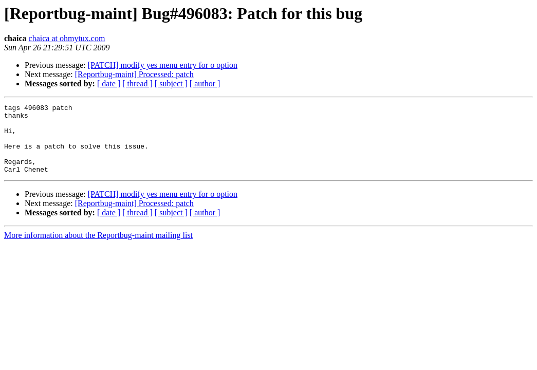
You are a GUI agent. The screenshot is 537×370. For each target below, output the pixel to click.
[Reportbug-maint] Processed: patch (134, 74)
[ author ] (205, 83)
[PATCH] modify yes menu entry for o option (162, 65)
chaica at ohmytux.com (67, 38)
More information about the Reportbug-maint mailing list (98, 249)
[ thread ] (137, 83)
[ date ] (108, 83)
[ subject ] (171, 83)
